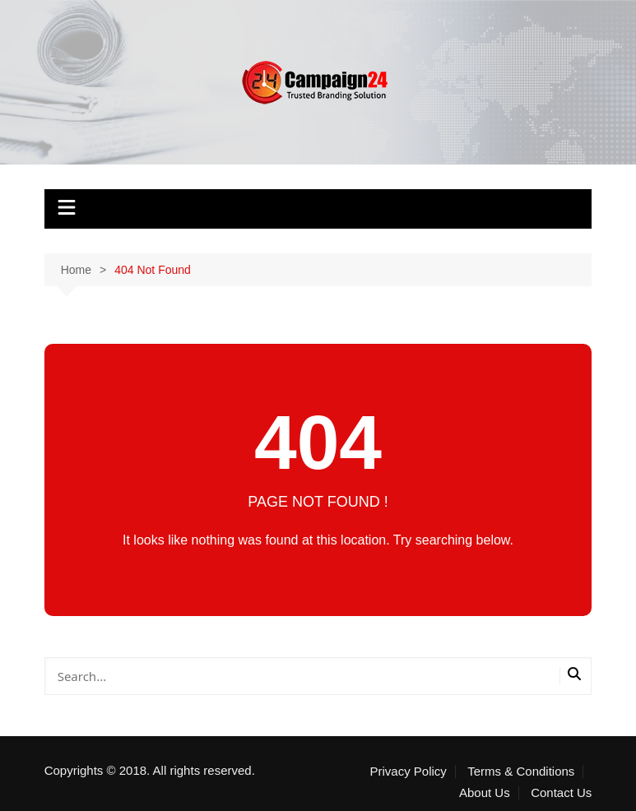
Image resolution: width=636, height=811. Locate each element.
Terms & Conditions (520, 771)
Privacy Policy (407, 771)
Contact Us (561, 792)
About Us (484, 792)
